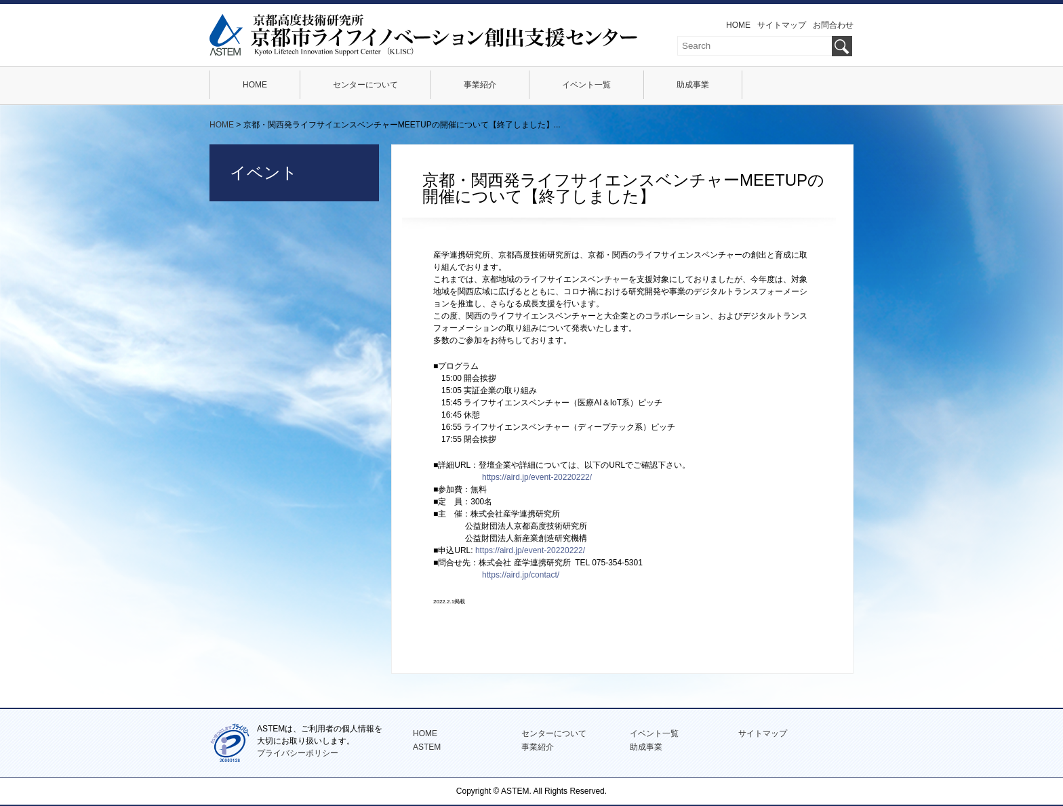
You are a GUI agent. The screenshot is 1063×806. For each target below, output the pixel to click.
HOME (738, 25)
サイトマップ (781, 25)
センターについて (365, 84)
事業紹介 (480, 84)
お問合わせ (833, 25)
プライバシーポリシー (297, 753)
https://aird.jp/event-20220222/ (537, 477)
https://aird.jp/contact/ (520, 575)
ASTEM (427, 747)
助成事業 (693, 84)
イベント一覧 (586, 84)
